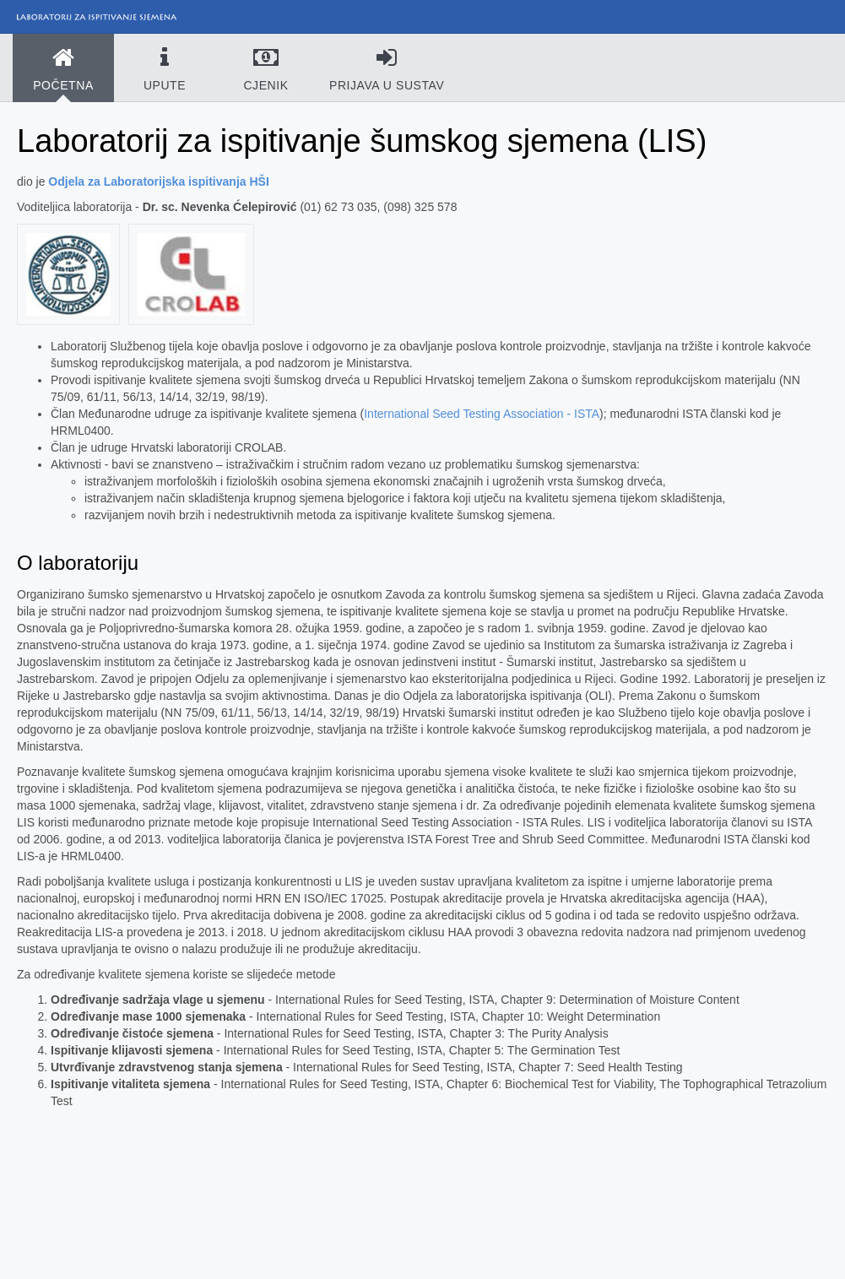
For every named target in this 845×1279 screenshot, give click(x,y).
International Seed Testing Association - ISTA (481, 413)
